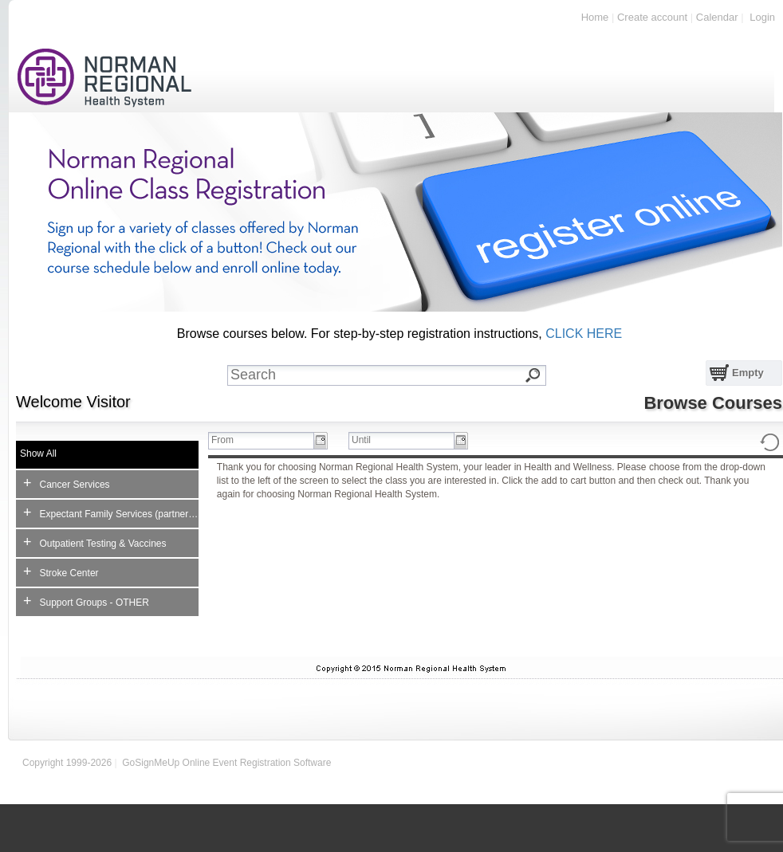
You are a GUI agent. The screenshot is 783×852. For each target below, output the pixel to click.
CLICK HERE (583, 333)
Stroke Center (61, 571)
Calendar (717, 17)
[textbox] (398, 375)
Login (762, 17)
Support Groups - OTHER (86, 601)
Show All (38, 453)
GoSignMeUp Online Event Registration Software (226, 762)
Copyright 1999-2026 (67, 762)
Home (595, 17)
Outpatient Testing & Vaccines (95, 542)
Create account (652, 17)
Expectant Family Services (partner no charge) (111, 512)
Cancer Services (66, 483)
